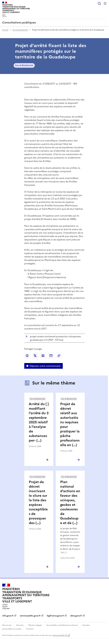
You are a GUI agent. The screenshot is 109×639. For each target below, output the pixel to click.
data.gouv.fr (76, 615)
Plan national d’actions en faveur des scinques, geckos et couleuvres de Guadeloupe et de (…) (70, 502)
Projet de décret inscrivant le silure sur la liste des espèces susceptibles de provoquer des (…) (38, 502)
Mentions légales (35, 625)
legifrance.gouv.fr (55, 615)
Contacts (30, 629)
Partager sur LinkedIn (43, 355)
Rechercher (99, 3)
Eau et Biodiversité (24, 65)
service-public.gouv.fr (30, 615)
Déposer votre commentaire (45, 366)
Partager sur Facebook (27, 355)
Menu (105, 3)
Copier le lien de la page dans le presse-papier (59, 355)
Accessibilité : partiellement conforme (62, 625)
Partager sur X (35, 355)
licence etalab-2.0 (60, 635)
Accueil (5, 30)
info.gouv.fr (8, 615)
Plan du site (6, 625)
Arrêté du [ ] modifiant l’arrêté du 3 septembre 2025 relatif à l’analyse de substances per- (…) (39, 422)
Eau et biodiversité (20, 30)
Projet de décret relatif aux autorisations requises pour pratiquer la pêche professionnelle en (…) (70, 424)
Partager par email (51, 355)
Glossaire (20, 625)
